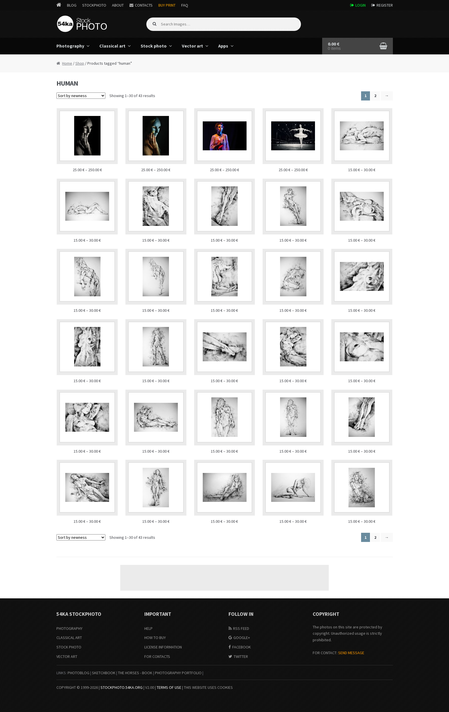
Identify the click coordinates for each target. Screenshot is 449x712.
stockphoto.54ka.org (122, 687)
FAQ (184, 5)
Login (360, 5)
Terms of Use (169, 687)
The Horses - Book (135, 672)
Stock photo (154, 46)
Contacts (144, 5)
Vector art (192, 46)
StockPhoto (94, 5)
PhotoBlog (78, 672)
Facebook (241, 647)
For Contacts (157, 656)
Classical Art (69, 637)
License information (163, 647)
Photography (70, 46)
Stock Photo (68, 647)
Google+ (241, 637)
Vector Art (66, 656)
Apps (223, 46)
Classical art (112, 46)
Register (385, 5)
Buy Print (167, 5)
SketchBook (103, 672)
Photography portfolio (178, 672)
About (118, 5)
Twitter (241, 656)
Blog (71, 5)
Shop (79, 63)
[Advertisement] (224, 578)
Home (67, 63)
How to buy (155, 637)
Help (148, 628)
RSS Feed (241, 628)
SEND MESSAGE (351, 652)
